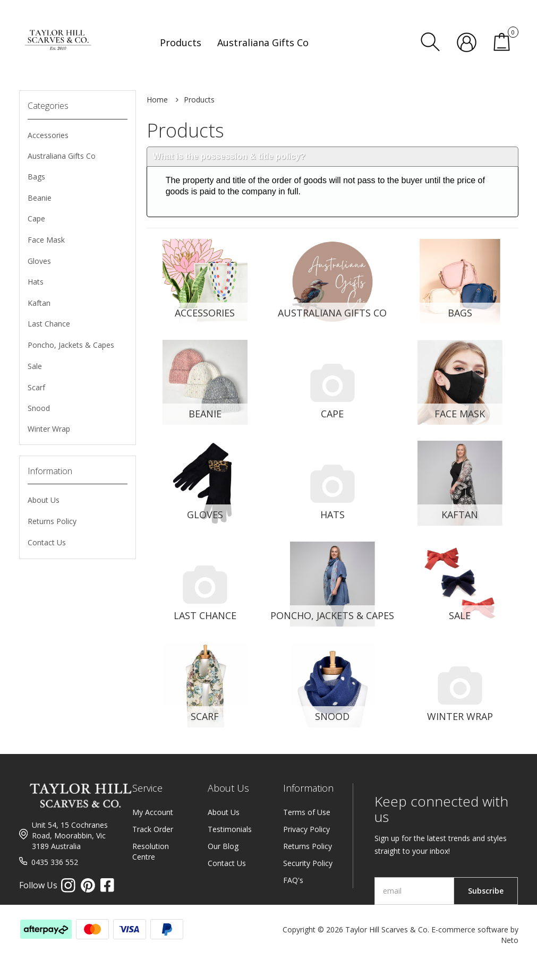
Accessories (48, 135)
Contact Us (47, 542)
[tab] (332, 157)
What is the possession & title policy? (229, 156)
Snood (39, 408)
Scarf (36, 387)
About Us (43, 500)
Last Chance (49, 324)
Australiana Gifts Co (62, 156)
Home (157, 100)
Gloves (39, 261)
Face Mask (46, 240)
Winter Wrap (49, 429)
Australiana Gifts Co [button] (263, 42)
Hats (36, 282)
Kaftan (39, 303)
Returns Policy (52, 521)
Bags (36, 177)
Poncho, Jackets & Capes (71, 345)
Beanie (40, 198)
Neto (509, 940)
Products (199, 100)
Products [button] (180, 42)
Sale (35, 366)
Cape (36, 218)
